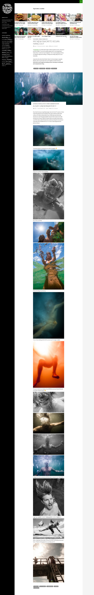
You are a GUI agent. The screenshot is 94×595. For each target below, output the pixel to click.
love (8, 52)
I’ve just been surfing (5, 24)
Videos (3, 42)
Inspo (37, 39)
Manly (3, 41)
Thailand (7, 41)
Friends (4, 59)
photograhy (42, 586)
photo (44, 103)
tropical (6, 57)
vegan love (54, 68)
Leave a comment (54, 46)
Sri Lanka (8, 61)
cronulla (40, 103)
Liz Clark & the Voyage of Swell (7, 25)
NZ (6, 47)
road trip (7, 35)
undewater (36, 587)
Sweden (7, 45)
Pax (48, 108)
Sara (48, 46)
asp (5, 65)
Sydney (48, 103)
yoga (3, 65)
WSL (5, 41)
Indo (9, 50)
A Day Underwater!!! (44, 106)
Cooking (10, 42)
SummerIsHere (50, 586)
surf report (7, 42)
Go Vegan (36, 68)
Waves (4, 52)
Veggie (3, 43)
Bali (11, 41)
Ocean (4, 54)
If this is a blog (4, 22)
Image (35, 46)
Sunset (3, 35)
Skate (11, 52)
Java (8, 47)
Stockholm (4, 61)
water (57, 103)
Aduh (6, 56)
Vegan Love (45, 39)
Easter (3, 48)
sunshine (48, 68)
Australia (35, 103)
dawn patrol (9, 56)
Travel (40, 39)
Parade (3, 47)
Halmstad (3, 45)
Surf (3, 64)
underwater (53, 103)
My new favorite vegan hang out (46, 42)
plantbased (42, 68)
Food (34, 39)
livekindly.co (37, 49)
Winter (3, 57)
